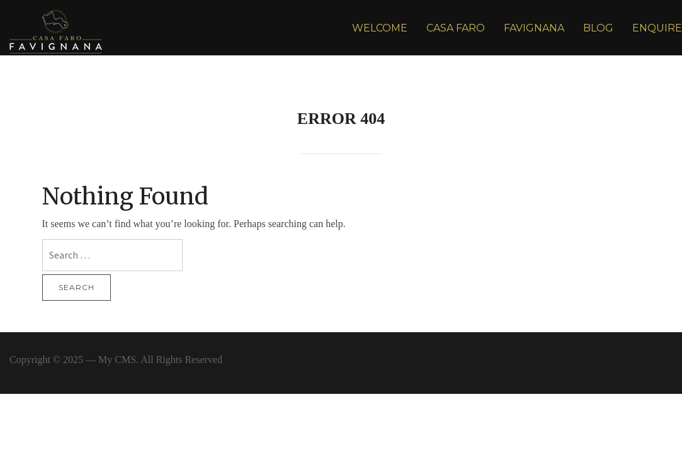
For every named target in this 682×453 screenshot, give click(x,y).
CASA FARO (455, 28)
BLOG (598, 28)
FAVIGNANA (534, 28)
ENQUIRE (657, 28)
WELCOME (379, 28)
